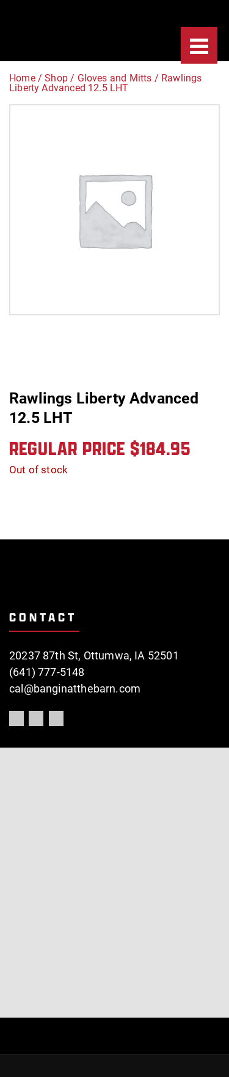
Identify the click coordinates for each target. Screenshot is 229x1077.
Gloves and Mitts (115, 78)
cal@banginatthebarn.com (74, 688)
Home (22, 78)
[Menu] (199, 45)
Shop (56, 78)
